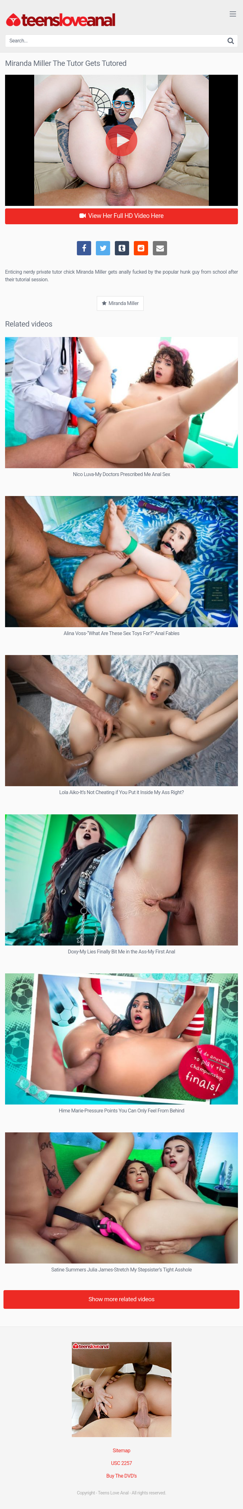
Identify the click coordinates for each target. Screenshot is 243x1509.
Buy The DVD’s (121, 1476)
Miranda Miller (120, 303)
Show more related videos (122, 1299)
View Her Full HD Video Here (121, 216)
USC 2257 (121, 1463)
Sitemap (121, 1451)
